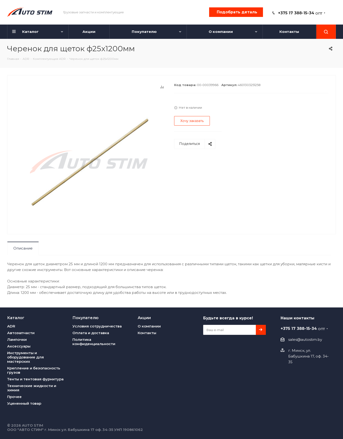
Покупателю (85, 317)
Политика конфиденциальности (93, 341)
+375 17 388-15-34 (300, 13)
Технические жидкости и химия (31, 387)
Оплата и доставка (90, 333)
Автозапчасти (21, 333)
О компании (149, 326)
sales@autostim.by (305, 339)
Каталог (15, 317)
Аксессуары (18, 346)
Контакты (147, 333)
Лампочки (17, 339)
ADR (11, 326)
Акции (144, 317)
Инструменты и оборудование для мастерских (25, 357)
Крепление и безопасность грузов (33, 370)
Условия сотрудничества (97, 326)
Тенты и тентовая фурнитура (35, 379)
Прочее (14, 396)
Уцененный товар (24, 403)
